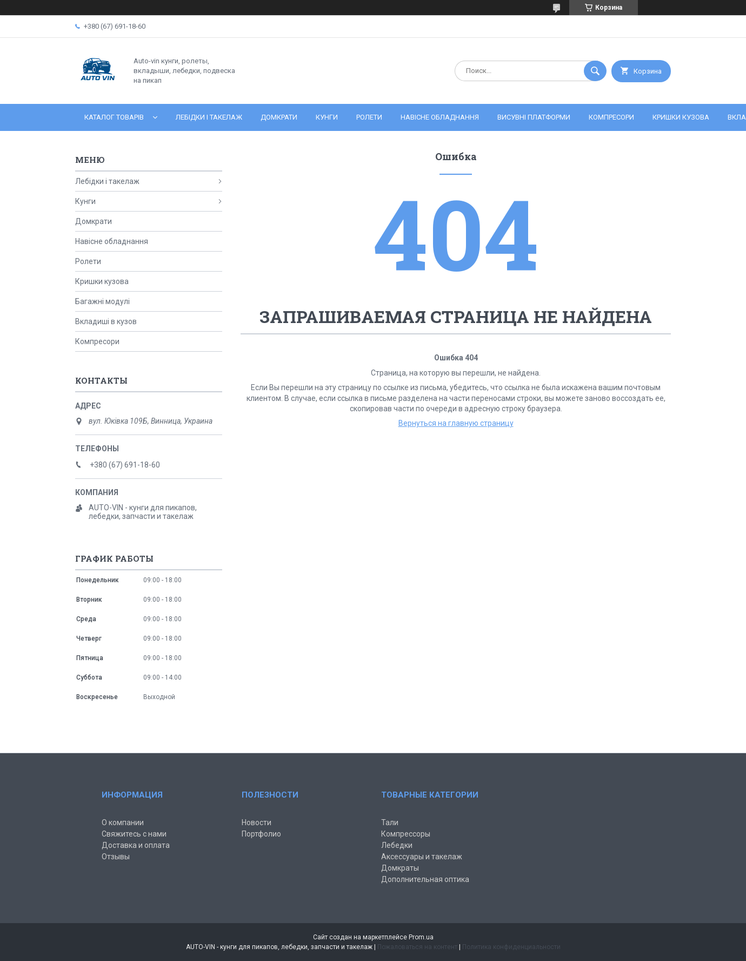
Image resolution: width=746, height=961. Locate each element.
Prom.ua (421, 937)
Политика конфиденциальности (511, 947)
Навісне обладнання (440, 117)
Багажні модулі (102, 301)
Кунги (327, 117)
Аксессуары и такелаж (421, 856)
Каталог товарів (114, 117)
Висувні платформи (533, 117)
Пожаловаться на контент (417, 947)
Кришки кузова (680, 117)
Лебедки (396, 845)
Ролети (369, 117)
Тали (389, 822)
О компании (123, 822)
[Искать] (595, 71)
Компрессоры (405, 834)
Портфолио (261, 834)
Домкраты (400, 868)
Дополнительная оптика (425, 879)
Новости (256, 822)
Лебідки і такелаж (209, 117)
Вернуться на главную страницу (456, 423)
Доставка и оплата (136, 845)
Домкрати (279, 117)
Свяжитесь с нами (134, 834)
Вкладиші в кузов (106, 321)
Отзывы (116, 856)
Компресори (611, 117)
